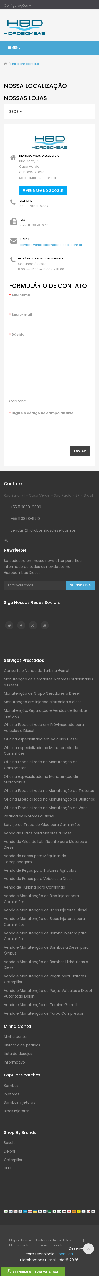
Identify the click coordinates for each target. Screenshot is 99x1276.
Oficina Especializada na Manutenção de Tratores (49, 790)
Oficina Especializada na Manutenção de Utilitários (49, 799)
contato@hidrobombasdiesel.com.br (51, 244)
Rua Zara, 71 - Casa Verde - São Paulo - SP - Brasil (48, 495)
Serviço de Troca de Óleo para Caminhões (42, 824)
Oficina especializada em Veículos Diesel (41, 739)
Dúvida (18, 334)
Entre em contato (24, 63)
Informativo (14, 1062)
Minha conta (15, 1036)
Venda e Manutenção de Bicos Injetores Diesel (45, 910)
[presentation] (48, 427)
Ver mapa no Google (43, 190)
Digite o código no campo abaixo (42, 412)
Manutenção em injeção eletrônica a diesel (43, 702)
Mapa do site (20, 1240)
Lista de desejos (18, 1053)
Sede (15, 111)
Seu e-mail (22, 314)
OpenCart (64, 1254)
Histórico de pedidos (22, 1045)
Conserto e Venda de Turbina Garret (37, 670)
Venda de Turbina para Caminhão (34, 887)
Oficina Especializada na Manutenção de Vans (45, 807)
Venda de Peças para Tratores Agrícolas (40, 870)
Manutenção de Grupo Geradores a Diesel (42, 693)
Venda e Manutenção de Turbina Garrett (41, 1004)
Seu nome (21, 294)
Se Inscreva (80, 585)
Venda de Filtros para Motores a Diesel (38, 833)
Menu (14, 47)
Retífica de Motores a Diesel (29, 816)
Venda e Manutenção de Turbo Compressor (44, 1013)
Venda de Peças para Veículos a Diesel (38, 878)
